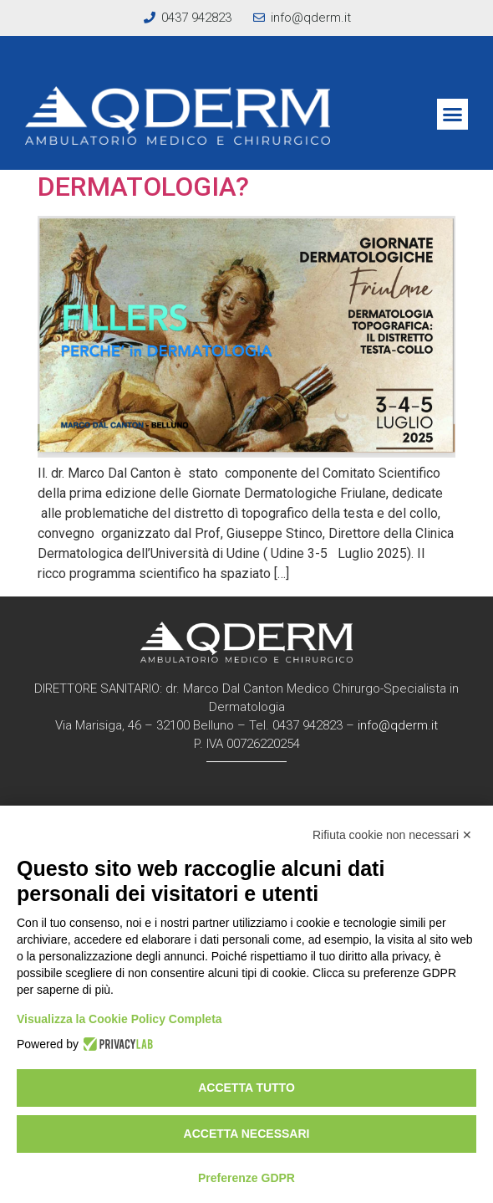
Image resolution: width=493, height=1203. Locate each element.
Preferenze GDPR (246, 1178)
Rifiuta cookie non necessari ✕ (392, 835)
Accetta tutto (246, 1087)
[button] (453, 115)
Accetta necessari (247, 1133)
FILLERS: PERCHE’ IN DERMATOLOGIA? (162, 170)
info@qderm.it (398, 725)
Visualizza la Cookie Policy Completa (119, 1019)
